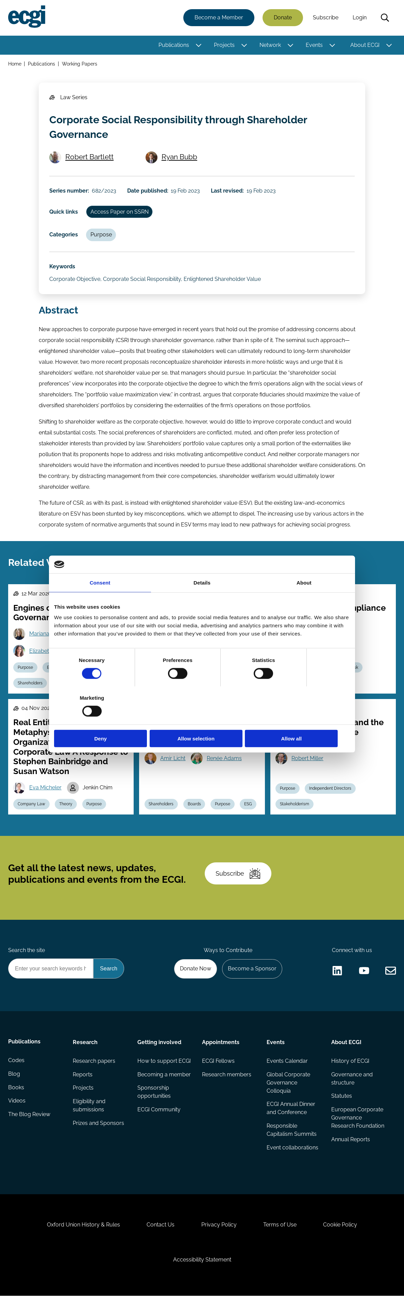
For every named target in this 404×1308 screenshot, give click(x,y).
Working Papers (80, 64)
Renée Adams (224, 764)
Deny (102, 719)
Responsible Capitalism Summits (292, 1139)
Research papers (94, 1070)
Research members (226, 1083)
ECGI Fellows (218, 1070)
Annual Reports (350, 1149)
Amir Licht (173, 764)
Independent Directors (331, 794)
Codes (16, 1070)
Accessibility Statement (202, 1271)
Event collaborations (292, 1157)
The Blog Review (29, 1124)
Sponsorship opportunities (154, 1101)
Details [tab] (202, 601)
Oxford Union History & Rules (82, 1236)
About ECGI (364, 45)
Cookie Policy (341, 1236)
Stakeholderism (294, 810)
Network (270, 45)
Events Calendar (287, 1070)
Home (14, 64)
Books (16, 1097)
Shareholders (30, 688)
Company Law (32, 810)
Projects (224, 45)
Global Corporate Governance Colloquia (288, 1091)
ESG (249, 810)
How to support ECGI (164, 1070)
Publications (173, 45)
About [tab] (304, 601)
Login (359, 18)
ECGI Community (159, 1119)
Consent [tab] (100, 601)
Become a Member (218, 18)
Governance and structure (352, 1087)
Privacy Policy (219, 1236)
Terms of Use (280, 1236)
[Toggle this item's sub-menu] (198, 45)
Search (384, 18)
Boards (194, 810)
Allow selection (201, 719)
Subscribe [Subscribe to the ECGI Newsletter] (238, 881)
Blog (14, 1083)
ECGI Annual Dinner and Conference (291, 1117)
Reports (82, 1083)
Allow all (301, 719)
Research (85, 1051)
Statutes (341, 1105)
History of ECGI (350, 1070)
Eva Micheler (46, 793)
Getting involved (159, 1051)
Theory (66, 810)
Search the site (26, 959)
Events (313, 45)
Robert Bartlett (90, 158)
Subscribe (325, 18)
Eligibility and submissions (89, 1115)
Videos (17, 1111)
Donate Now (195, 977)
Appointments (220, 1051)
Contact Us (160, 1236)
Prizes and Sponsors (98, 1132)
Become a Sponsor (252, 977)
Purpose (101, 237)
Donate (282, 18)
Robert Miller (308, 764)
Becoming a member (164, 1083)
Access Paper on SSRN (120, 214)
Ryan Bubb (180, 158)
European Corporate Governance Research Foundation (357, 1127)
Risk (355, 672)
